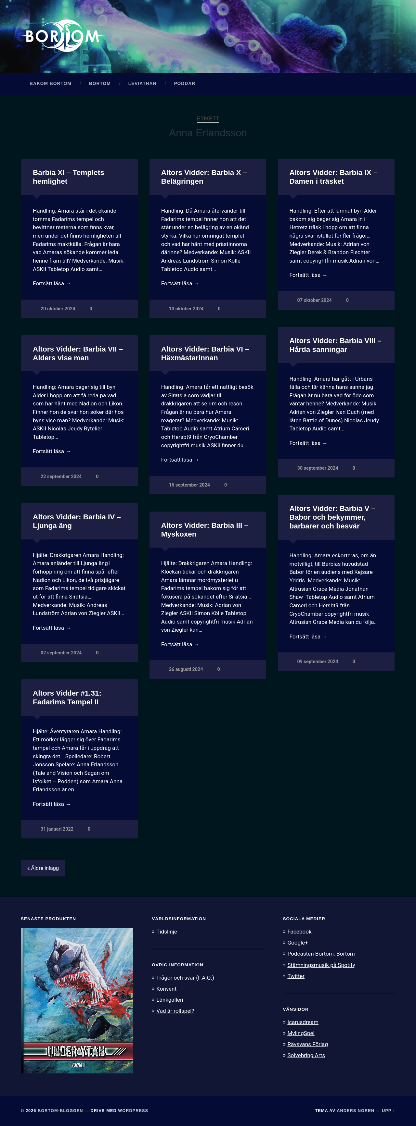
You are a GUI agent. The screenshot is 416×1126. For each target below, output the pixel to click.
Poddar (184, 83)
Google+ (297, 942)
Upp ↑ (388, 1110)
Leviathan (142, 83)
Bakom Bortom (51, 83)
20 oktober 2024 (58, 309)
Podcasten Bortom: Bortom (321, 953)
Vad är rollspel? (175, 1011)
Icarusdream (302, 1022)
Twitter (296, 976)
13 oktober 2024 (186, 309)
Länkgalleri (169, 999)
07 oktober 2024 (314, 300)
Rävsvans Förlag (307, 1044)
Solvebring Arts (306, 1055)
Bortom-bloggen (60, 1110)
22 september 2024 (61, 476)
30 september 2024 (317, 468)
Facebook (299, 931)
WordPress (133, 1110)
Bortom (100, 83)
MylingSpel (300, 1033)
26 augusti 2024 (186, 669)
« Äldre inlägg (43, 868)
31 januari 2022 (57, 829)
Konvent (166, 988)
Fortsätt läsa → (52, 283)
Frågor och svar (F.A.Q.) (185, 977)
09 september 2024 (317, 661)
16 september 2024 (189, 485)
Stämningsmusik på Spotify (321, 965)
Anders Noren (355, 1110)
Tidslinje (166, 931)
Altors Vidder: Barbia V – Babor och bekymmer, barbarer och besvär (332, 517)
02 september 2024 (61, 653)
